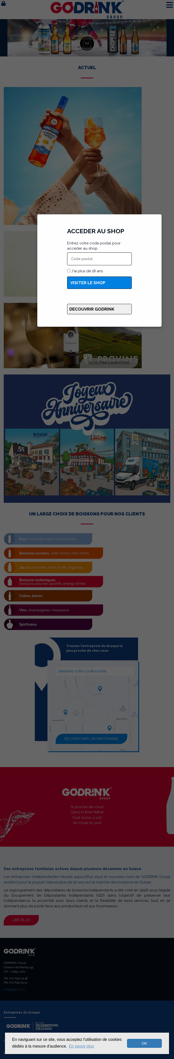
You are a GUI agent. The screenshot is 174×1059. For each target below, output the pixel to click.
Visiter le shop (87, 282)
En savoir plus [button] (81, 1046)
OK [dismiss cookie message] (144, 1043)
